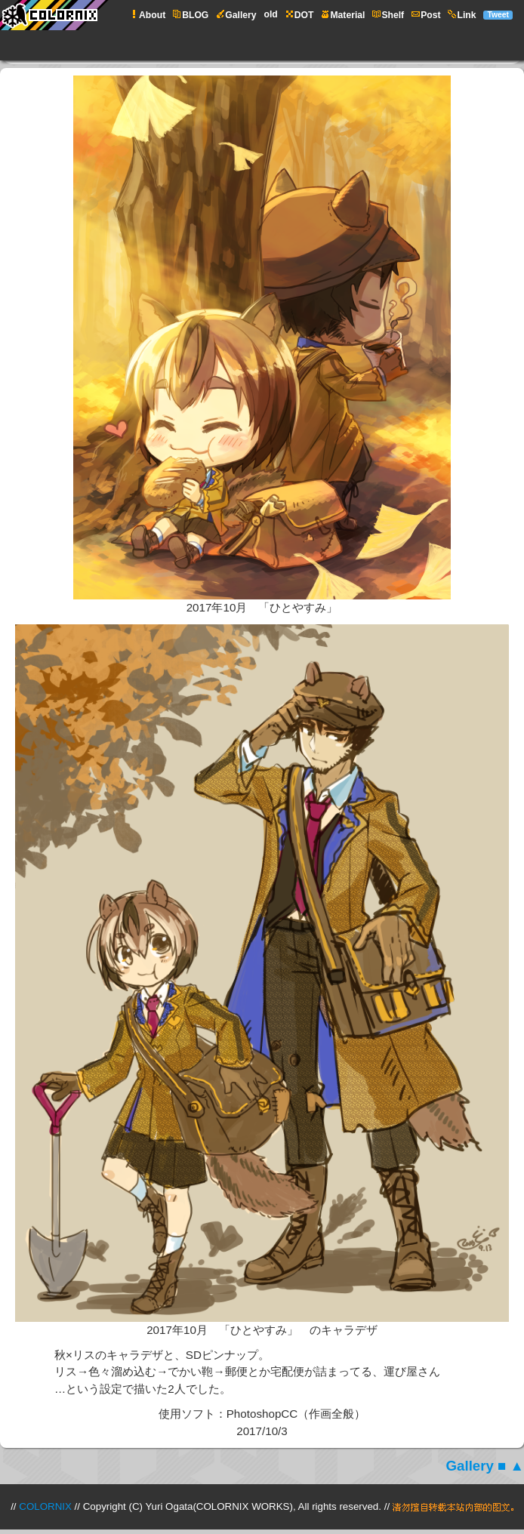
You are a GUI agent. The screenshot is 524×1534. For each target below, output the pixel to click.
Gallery (470, 1466)
